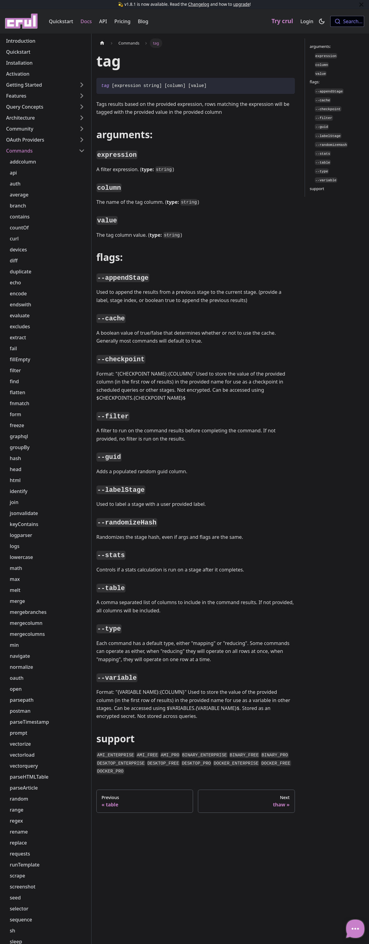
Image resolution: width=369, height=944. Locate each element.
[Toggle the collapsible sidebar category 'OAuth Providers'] (81, 140)
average (19, 194)
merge (17, 601)
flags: (315, 82)
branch (18, 205)
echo (15, 282)
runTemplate (25, 864)
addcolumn (23, 161)
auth (15, 183)
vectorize (20, 743)
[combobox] (347, 21)
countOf (19, 227)
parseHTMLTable (29, 776)
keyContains (24, 524)
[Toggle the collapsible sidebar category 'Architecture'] (81, 118)
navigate (20, 656)
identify (18, 491)
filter (15, 370)
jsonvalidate (24, 513)
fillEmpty (20, 359)
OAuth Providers (25, 139)
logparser (21, 535)
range (16, 809)
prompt (18, 733)
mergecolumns (27, 634)
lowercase (21, 557)
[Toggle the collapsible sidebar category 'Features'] (81, 96)
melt (15, 590)
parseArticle (24, 787)
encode (18, 293)
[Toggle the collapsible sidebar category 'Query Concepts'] (81, 107)
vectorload (22, 754)
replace (18, 842)
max (15, 579)
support (317, 188)
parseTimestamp (29, 722)
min (14, 645)
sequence (21, 919)
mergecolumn (26, 623)
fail (13, 348)
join (14, 502)
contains (20, 216)
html (15, 480)
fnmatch (19, 403)
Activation (18, 73)
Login (306, 21)
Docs (86, 21)
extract (18, 337)
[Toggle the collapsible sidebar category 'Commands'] (81, 151)
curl (14, 238)
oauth (16, 678)
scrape (17, 875)
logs (15, 546)
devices (18, 249)
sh (12, 930)
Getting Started (24, 84)
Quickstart (61, 21)
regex (16, 820)
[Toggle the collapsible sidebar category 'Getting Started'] (81, 85)
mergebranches (28, 612)
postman (20, 711)
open (16, 689)
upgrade (241, 4)
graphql (19, 436)
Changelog (198, 4)
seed (15, 897)
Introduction (20, 41)
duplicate (20, 271)
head (15, 469)
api (13, 172)
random (19, 798)
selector (19, 908)
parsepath (22, 700)
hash (15, 458)
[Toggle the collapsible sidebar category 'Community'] (81, 129)
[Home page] (102, 43)
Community (19, 128)
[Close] (361, 4)
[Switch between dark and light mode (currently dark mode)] (322, 21)
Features (16, 95)
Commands (19, 150)
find (14, 381)
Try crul (282, 21)
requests (20, 853)
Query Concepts (24, 106)
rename (19, 831)
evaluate (20, 315)
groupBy (20, 447)
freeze (17, 425)
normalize (21, 667)
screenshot (22, 886)
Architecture (20, 117)
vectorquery (24, 765)
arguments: (320, 46)
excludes (20, 326)
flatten (17, 392)
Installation (19, 62)
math (16, 568)
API (103, 21)
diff (14, 260)
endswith (20, 304)
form (15, 414)
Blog (143, 21)
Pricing (122, 21)
